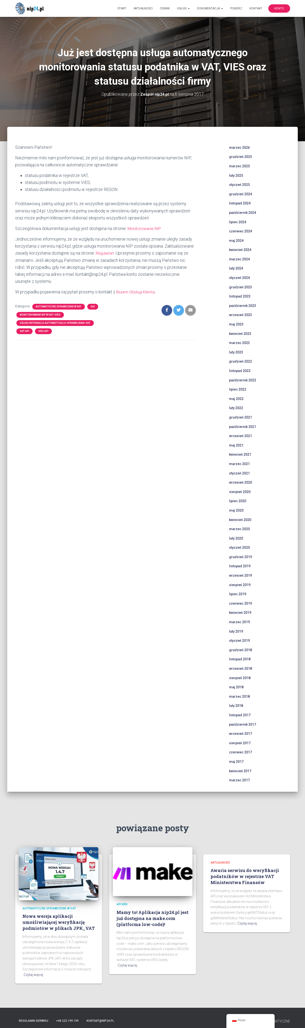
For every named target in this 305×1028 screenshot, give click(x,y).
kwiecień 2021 (240, 454)
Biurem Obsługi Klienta (137, 291)
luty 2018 (236, 706)
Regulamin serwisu (33, 1020)
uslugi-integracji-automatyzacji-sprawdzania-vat (55, 322)
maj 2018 (236, 687)
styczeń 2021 (239, 473)
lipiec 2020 (237, 501)
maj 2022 (236, 399)
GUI (93, 306)
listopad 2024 (240, 203)
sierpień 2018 (240, 678)
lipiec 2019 (237, 594)
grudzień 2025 (240, 157)
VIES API (43, 331)
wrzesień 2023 (240, 315)
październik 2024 (242, 213)
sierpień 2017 (240, 743)
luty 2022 (236, 408)
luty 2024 (236, 268)
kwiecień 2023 (240, 333)
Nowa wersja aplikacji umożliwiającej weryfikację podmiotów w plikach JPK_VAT (58, 922)
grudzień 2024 (240, 194)
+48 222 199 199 (67, 1020)
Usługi (183, 8)
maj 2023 (236, 324)
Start (121, 8)
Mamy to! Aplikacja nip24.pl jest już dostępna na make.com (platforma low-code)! (152, 918)
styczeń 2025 (239, 185)
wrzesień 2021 (240, 436)
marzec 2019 (239, 622)
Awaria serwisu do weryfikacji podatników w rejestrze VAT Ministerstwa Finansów (244, 876)
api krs (122, 904)
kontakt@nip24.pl (100, 1020)
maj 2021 (236, 445)
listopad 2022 (240, 371)
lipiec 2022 (237, 389)
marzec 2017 (239, 780)
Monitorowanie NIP (145, 228)
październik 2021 (242, 426)
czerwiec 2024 (240, 231)
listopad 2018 (240, 659)
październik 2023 (242, 306)
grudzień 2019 (240, 557)
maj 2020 (236, 510)
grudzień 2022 (240, 361)
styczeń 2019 (239, 640)
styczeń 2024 (239, 278)
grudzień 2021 (240, 417)
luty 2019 (236, 631)
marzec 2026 (239, 147)
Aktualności (143, 8)
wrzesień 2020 (240, 482)
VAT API (24, 331)
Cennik (165, 8)
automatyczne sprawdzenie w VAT (58, 306)
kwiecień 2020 (240, 519)
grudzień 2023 (240, 287)
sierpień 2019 (240, 585)
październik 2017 (242, 724)
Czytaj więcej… (34, 975)
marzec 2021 (239, 464)
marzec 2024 (239, 259)
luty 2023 (236, 352)
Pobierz (236, 8)
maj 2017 (236, 762)
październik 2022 (242, 380)
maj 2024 (236, 240)
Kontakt (256, 8)
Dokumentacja (210, 8)
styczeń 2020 (239, 547)
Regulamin (105, 253)
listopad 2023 (240, 296)
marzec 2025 (239, 166)
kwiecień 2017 (240, 771)
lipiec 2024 (237, 222)
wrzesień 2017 (240, 734)
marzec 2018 (239, 696)
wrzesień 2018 (240, 668)
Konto (279, 8)
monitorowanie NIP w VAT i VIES (40, 314)
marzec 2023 (239, 343)
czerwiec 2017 (240, 752)
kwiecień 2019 (240, 613)
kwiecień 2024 (240, 250)
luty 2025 (236, 175)
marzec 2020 (239, 529)
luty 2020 (236, 538)
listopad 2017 (240, 715)
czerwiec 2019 (240, 603)
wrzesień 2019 (240, 575)
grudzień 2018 (240, 650)
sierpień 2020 (240, 492)
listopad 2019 (240, 566)
